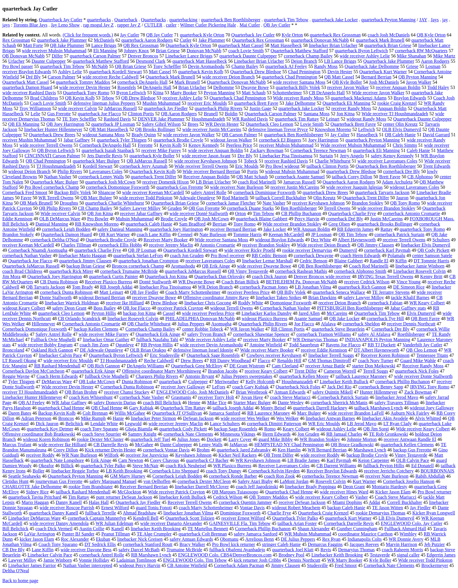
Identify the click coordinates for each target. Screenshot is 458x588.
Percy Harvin (306, 218)
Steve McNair (145, 465)
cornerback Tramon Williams (323, 334)
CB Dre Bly (13, 549)
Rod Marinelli (235, 197)
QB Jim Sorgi (376, 428)
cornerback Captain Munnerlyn (97, 518)
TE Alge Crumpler (154, 533)
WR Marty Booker (344, 560)
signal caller (408, 554)
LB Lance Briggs (340, 61)
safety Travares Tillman (396, 402)
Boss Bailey (104, 308)
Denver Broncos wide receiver (322, 276)
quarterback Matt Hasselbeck (199, 61)
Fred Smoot (346, 565)
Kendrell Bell (146, 518)
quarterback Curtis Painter (113, 276)
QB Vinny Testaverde (248, 271)
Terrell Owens (337, 208)
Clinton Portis (141, 113)
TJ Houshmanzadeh (118, 360)
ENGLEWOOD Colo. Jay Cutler (412, 523)
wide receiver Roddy (320, 455)
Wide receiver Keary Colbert (423, 428)
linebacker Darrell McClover (202, 486)
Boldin (231, 113)
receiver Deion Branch (339, 302)
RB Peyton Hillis (157, 344)
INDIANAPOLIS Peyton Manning (377, 339)
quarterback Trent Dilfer (153, 176)
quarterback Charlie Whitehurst (114, 202)
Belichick (74, 423)
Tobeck (251, 160)
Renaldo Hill (289, 360)
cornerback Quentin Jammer (245, 502)
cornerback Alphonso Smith (360, 271)
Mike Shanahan (411, 55)
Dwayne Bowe (255, 87)
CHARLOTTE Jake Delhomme (32, 486)
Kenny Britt (431, 276)
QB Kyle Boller (347, 82)
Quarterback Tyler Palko (295, 518)
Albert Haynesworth (357, 239)
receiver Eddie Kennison (324, 350)
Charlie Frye (279, 512)
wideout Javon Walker (231, 139)
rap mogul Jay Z (98, 24)
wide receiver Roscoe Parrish (67, 507)
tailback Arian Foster (297, 523)
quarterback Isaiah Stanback (108, 150)
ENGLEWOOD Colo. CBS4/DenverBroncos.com (225, 554)
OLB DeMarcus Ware (59, 218)
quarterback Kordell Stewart (115, 71)
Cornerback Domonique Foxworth (34, 329)
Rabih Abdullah (430, 476)
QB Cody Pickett (433, 250)
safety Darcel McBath (139, 549)
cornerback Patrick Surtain (399, 234)
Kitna (158, 92)
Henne (194, 402)
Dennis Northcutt (304, 560)
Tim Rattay (78, 497)
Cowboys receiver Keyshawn (274, 355)
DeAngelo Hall (157, 87)
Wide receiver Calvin (60, 213)
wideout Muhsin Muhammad (292, 171)
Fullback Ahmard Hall (405, 528)
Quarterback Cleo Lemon (269, 124)
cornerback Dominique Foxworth (264, 192)
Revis (325, 549)
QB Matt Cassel (339, 76)
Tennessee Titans (432, 355)
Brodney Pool (291, 554)
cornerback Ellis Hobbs (120, 244)
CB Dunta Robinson (59, 281)
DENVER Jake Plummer (161, 118)
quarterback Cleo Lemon (61, 313)
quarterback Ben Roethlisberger (230, 19)
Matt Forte (33, 45)
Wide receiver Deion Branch (323, 244)
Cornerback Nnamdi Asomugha (37, 250)
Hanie (118, 418)
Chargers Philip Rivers (157, 376)
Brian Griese (168, 50)
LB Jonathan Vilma (313, 287)
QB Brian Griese (130, 66)
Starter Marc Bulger (252, 402)
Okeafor (46, 465)
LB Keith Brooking (124, 470)
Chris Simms (405, 145)
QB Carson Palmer (239, 134)
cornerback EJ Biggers (280, 139)
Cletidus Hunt (15, 481)
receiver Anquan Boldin (398, 87)
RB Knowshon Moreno (97, 223)
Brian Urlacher (192, 87)
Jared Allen (309, 313)
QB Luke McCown (97, 381)
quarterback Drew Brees (325, 192)
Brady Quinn (144, 134)
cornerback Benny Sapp (380, 386)
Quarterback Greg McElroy (197, 365)
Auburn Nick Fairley (410, 413)
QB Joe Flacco (136, 308)
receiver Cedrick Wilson (366, 281)
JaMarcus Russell (120, 108)
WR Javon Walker (247, 329)
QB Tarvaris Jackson (45, 287)
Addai (374, 502)
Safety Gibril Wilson (161, 124)
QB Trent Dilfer (279, 455)
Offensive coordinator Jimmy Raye (216, 297)
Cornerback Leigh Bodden (177, 476)
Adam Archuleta (397, 181)
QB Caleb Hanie (400, 134)
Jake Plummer (211, 40)
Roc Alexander (75, 539)
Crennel (185, 234)
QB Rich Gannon (103, 365)
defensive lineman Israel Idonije (203, 350)
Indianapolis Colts (365, 539)
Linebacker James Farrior (32, 565)
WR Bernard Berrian (327, 449)
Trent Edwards (436, 166)
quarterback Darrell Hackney (320, 407)
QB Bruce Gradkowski (352, 444)
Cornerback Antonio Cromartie (91, 323)
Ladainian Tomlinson (136, 560)
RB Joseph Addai (116, 287)
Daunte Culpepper (49, 61)
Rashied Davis (117, 118)
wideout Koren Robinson (46, 439)
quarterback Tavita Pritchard (34, 497)
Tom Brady (82, 287)
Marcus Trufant (16, 444)
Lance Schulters (225, 423)
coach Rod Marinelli (257, 181)
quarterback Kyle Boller (152, 155)
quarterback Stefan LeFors (138, 255)
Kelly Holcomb (260, 381)
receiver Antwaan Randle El (410, 439)
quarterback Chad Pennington (289, 76)
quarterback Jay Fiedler (166, 108)
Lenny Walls (211, 444)
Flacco (264, 360)
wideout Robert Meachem (296, 507)
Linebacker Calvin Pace (49, 554)
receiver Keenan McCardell (28, 244)
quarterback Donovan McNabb (320, 40)
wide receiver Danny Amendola (59, 523)
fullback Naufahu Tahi (157, 339)
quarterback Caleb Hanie (149, 223)
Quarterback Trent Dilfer (366, 197)
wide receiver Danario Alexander (171, 523)
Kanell (117, 528)
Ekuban (103, 539)
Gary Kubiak (141, 407)
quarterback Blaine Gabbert (261, 218)
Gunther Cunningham (357, 528)
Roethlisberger (411, 334)
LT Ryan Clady (397, 423)
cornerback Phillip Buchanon (402, 381)
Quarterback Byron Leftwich (116, 355)
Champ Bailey (244, 66)
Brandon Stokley (367, 202)
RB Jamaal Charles (344, 434)
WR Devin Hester (222, 124)
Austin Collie (91, 528)
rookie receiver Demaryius (307, 250)
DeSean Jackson (198, 418)
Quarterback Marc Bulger (54, 181)
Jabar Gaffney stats (408, 308)
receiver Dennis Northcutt (411, 323)
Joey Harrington (323, 139)
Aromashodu (183, 266)
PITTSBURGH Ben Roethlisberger (350, 308)
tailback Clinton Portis (327, 166)
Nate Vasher (274, 202)
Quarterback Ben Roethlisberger (385, 166)
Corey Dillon (65, 449)
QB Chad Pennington (46, 160)
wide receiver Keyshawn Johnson (205, 160)
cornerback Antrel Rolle (101, 554)
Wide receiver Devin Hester (67, 386)
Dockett (214, 439)
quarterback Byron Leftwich (361, 50)
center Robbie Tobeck (202, 329)
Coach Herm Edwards (57, 376)
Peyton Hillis (103, 313)
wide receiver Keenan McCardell (153, 192)
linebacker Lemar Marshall (267, 260)
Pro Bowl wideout (282, 166)
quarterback (170, 381)
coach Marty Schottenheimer (206, 507)
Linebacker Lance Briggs (189, 55)
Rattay (386, 229)
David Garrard (436, 134)
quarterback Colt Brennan (202, 533)
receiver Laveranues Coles (210, 260)
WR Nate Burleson (79, 455)
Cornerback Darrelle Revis (349, 523)
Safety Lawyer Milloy (139, 208)
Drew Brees (192, 360)
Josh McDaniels (384, 82)
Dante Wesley (291, 402)
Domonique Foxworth (291, 302)
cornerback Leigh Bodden (66, 229)
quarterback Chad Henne (61, 407)
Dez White (321, 239)
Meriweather (227, 381)
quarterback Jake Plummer (62, 40)
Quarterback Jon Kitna (166, 276)
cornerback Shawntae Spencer (261, 334)
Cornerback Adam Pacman (239, 565)
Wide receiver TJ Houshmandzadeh (395, 113)
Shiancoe (106, 192)
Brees (193, 124)
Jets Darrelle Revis (104, 155)
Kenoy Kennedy (204, 145)
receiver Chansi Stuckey (127, 392)
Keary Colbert (296, 428)
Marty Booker (183, 92)
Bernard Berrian (376, 76)
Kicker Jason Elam (393, 491)
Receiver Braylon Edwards (332, 470)
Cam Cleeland (285, 365)
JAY (423, 19)
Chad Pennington (304, 71)
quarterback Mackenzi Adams (359, 97)
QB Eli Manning (23, 124)
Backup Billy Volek (72, 192)
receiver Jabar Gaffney (141, 213)
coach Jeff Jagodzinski (257, 486)
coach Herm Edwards (360, 255)
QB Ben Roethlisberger (320, 266)
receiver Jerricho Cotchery (389, 470)
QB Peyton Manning (417, 76)
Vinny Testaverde (411, 455)
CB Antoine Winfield (187, 565)
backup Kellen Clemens (96, 329)
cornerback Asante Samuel (300, 176)
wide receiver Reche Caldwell (110, 76)
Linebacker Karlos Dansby (267, 313)
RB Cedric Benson (269, 255)
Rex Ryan (331, 539)
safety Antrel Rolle (208, 192)
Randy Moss (325, 66)
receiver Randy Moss (351, 108)
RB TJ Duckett (382, 344)
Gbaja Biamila (138, 428)
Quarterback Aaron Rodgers (348, 181)
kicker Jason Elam (37, 539)
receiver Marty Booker (264, 339)
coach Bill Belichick (162, 402)
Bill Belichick (15, 528)
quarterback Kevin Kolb (200, 71)
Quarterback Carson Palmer (270, 113)
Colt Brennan (95, 413)
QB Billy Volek (291, 292)
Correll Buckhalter (404, 502)
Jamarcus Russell (299, 181)
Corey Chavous (164, 460)
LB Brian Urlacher (213, 181)
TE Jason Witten (387, 507)
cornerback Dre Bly (401, 171)
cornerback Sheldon (361, 323)
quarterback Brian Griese (387, 45)
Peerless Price (239, 145)
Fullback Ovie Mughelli (53, 339)
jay (445, 19)
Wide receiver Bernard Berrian (211, 171)
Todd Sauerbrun (304, 344)
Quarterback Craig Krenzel (323, 512)
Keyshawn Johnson (193, 455)
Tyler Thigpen (21, 381)
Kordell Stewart (97, 166)
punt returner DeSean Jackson (124, 497)
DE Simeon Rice (409, 287)
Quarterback (125, 19)
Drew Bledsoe (164, 302)
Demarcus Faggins (325, 544)
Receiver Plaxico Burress (108, 281)
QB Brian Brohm (81, 392)
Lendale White (104, 423)
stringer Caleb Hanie (281, 544)
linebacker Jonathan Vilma (188, 512)
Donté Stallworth (155, 281)
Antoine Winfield (265, 344)
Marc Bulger (309, 413)
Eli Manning (105, 50)
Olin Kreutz (324, 197)
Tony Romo (244, 223)
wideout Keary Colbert (23, 308)
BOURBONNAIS (437, 470)
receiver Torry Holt (216, 397)
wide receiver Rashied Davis (29, 92)
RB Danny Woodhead (230, 360)
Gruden (175, 208)
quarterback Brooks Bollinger (384, 223)
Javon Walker (418, 82)
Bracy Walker (192, 544)
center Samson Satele (432, 255)
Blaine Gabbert (348, 260)
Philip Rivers (70, 171)
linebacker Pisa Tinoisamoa (165, 287)
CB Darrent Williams (336, 465)
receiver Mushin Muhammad (29, 139)
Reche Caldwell (159, 360)
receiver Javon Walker (348, 87)
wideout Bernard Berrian (102, 297)
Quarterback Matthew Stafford (299, 50)
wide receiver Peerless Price (208, 313)
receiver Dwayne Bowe (154, 297)
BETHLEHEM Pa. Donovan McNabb (301, 281)
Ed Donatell (422, 465)
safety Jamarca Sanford (255, 533)
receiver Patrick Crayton (180, 308)
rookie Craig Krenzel (397, 103)
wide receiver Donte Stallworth (423, 376)
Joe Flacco (304, 323)
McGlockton (129, 491)
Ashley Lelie (70, 71)
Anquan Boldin (392, 108)
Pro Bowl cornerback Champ (52, 187)
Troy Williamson (35, 108)
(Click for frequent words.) (88, 34)
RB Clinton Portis (288, 329)
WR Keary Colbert (427, 302)
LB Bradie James (303, 460)
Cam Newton (130, 460)
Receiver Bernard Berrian (144, 486)
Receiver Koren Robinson (385, 355)
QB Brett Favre (425, 318)
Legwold (133, 423)
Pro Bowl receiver (227, 255)
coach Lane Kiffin (154, 234)
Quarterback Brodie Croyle (111, 239)
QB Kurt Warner (114, 234)
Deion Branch (304, 61)
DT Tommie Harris (431, 260)
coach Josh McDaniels (389, 34)
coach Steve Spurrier (101, 434)
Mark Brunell (187, 82)
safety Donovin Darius (114, 402)
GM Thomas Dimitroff (329, 360)
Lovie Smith (312, 124)
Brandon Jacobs (223, 371)
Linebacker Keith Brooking (337, 554)
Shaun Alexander (314, 528)
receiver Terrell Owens (404, 239)
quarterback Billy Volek (298, 87)
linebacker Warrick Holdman (72, 302)
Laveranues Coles (105, 171)
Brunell (211, 113)
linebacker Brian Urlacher (333, 45)
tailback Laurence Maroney (361, 376)
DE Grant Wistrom (247, 365)
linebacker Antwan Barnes (330, 418)
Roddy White (250, 302)
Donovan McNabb (204, 50)
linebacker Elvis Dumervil (425, 244)
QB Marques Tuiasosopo (235, 491)
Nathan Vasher (57, 176)
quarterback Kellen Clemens (407, 444)
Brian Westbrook (252, 392)
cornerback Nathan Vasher (27, 255)
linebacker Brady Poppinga (310, 486)
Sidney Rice (37, 491)
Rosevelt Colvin (330, 481)
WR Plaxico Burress (232, 465)
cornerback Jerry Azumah (143, 166)
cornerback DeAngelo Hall (142, 82)
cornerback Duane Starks (250, 208)
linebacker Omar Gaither (106, 339)
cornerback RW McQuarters (421, 50)
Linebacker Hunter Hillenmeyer (32, 397)
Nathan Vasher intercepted (87, 565)
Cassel (169, 313)
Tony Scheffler (167, 66)
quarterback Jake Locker (335, 19)
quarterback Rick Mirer (71, 271)
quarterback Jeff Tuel (150, 439)
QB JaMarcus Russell (147, 160)
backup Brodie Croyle (367, 455)
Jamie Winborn (57, 560)
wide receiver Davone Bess (86, 549)
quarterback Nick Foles (416, 371)
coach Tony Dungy (223, 470)
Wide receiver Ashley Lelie (210, 339)
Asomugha (221, 323)
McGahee (144, 444)
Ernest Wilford (115, 507)
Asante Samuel (308, 318)
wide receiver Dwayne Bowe (264, 266)
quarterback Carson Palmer (95, 55)
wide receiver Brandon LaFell (356, 413)
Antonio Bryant (199, 376)
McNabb (99, 66)
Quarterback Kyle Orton (188, 45)
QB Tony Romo (405, 202)
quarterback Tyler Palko (103, 465)
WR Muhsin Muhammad (307, 533)
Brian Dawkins (322, 297)
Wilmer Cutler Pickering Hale (208, 24)
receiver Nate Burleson (386, 476)
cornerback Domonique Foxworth (117, 187)
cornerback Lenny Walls (101, 176)
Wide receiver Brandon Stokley (292, 223)
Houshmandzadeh (208, 118)
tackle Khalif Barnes (410, 297)
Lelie (35, 113)
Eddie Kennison (17, 218)
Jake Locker (274, 229)
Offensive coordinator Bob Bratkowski (38, 434)
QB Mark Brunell (36, 202)
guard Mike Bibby (276, 439)
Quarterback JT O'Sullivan (177, 413)
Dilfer (57, 55)
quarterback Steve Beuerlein (338, 329)
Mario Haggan (35, 502)
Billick (67, 465)
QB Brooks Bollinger (155, 129)
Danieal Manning (51, 223)
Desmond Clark (150, 61)
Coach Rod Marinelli (368, 266)
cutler (171, 24)
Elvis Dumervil (421, 313)
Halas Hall (99, 502)
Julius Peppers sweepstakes (246, 376)
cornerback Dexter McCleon (204, 481)
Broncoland (13, 350)
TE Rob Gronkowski (388, 434)
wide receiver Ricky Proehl (249, 250)
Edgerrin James (441, 554)
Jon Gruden (308, 434)
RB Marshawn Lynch (151, 554)
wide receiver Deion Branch (228, 76)
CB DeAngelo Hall (327, 92)
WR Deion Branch (215, 287)
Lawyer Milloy (22, 560)
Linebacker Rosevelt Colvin (419, 271)
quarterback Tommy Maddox (83, 82)
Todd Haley (438, 87)
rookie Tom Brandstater (91, 486)
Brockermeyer (434, 565)
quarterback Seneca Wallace (339, 292)
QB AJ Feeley (31, 402)
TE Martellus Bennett (208, 528)
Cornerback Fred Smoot (24, 192)
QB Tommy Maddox (268, 497)
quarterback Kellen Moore (304, 376)
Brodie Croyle (174, 218)
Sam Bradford (192, 223)
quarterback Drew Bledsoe (351, 171)
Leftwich (366, 129)
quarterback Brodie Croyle (178, 139)
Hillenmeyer (43, 323)
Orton (240, 213)
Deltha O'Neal (15, 570)
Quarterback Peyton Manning (75, 476)
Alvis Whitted (428, 418)
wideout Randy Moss (366, 118)
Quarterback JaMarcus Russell (31, 266)
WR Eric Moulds (324, 423)
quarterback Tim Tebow (286, 19)
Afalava (328, 323)
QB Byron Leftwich (56, 150)
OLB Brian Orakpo (148, 350)
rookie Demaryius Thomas (380, 512)
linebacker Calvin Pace (60, 355)
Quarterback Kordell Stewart (190, 250)
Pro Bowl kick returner (233, 544)
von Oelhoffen (157, 481)
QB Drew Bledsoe (138, 97)
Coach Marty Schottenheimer (192, 292)
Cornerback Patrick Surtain (343, 397)
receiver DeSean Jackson (302, 502)
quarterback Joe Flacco (99, 113)
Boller (38, 470)
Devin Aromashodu (206, 66)
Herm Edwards (276, 434)
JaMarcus (238, 444)
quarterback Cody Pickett (183, 428)
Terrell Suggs (375, 371)
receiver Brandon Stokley (266, 244)
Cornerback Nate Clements (389, 565)
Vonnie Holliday (94, 560)
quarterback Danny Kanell (53, 512)
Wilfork (111, 455)
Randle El (379, 260)
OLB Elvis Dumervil (401, 129)
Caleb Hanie (418, 150)
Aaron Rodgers (435, 61)
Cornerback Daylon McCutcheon (33, 371)
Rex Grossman (16, 40)
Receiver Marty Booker (166, 239)
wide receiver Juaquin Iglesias (354, 187)
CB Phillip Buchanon (301, 213)
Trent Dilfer (305, 371)
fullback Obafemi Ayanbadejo (237, 549)
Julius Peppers (191, 323)
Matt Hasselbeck (286, 45)
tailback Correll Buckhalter (281, 197)
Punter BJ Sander (78, 533)
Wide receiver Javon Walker (378, 92)
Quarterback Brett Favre (353, 124)
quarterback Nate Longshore (57, 460)
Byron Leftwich (131, 92)
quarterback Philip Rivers (219, 108)
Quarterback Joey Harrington (54, 276)
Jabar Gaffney (77, 139)
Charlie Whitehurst (333, 160)
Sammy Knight (142, 434)
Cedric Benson (313, 260)
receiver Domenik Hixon (165, 181)
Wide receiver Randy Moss (298, 97)
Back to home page (20, 580)
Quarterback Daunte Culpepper (422, 118)
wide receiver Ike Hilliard (62, 444)
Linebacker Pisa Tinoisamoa (285, 155)
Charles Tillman (76, 244)
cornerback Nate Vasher (141, 397)
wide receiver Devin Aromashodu (211, 344)
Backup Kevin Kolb (57, 413)
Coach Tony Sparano (58, 544)
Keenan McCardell (286, 234)
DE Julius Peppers (298, 539)
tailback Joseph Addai (233, 407)
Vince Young (408, 281)
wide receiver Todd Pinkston (145, 197)
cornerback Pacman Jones (264, 287)
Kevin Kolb (170, 145)
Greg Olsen (339, 223)
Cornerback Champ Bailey (150, 329)
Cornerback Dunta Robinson (127, 386)
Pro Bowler (97, 218)
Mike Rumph (93, 418)
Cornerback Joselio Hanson (408, 481)
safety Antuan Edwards (191, 539)
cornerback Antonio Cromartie (411, 213)
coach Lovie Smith (246, 50)
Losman (432, 66)
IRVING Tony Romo (429, 386)
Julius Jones (188, 439)
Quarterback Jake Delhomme (372, 66)
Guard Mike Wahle (418, 360)
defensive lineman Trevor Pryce (278, 129)
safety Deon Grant (69, 308)
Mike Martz (444, 55)
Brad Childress (44, 97)
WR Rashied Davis (250, 118)
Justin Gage (260, 108)
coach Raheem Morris (402, 549)
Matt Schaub (254, 92)
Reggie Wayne (16, 376)
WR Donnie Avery (405, 539)
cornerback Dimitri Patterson (274, 423)
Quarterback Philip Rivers (262, 323)
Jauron (402, 197)
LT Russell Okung (19, 360)
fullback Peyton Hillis (383, 465)
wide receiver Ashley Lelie (365, 55)
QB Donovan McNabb (23, 55)
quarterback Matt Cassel (241, 45)
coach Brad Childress (22, 271)
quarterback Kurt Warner (348, 518)
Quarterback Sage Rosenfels (213, 355)
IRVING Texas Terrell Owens (385, 276)
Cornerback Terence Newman (318, 150)
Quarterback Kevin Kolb (152, 171)
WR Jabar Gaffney (69, 402)
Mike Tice (216, 402)
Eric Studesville (165, 355)
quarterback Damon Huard (27, 87)
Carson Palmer (61, 76)
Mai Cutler (250, 24)
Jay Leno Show (65, 24)
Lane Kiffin (42, 549)
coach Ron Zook (279, 476)
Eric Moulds (247, 166)
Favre (26, 197)
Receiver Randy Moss (422, 365)
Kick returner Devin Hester (110, 449)
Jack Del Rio (339, 386)
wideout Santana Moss (103, 134)
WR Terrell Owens (55, 197)
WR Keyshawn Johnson (257, 460)
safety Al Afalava (374, 334)
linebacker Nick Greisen (139, 539)
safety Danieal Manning (120, 229)
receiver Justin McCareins (294, 187)
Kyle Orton (292, 34)
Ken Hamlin (289, 449)
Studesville (317, 565)
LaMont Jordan (294, 481)
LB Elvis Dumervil (396, 518)
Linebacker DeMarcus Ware (34, 518)
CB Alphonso (420, 176)
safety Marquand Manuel (112, 481)
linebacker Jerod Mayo (396, 397)
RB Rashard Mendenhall (57, 365)
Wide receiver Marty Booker (267, 350)
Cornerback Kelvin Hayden (274, 470)
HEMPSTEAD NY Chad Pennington (289, 444)
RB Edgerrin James (355, 229)
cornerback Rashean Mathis (301, 271)
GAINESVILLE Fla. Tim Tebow (239, 523)
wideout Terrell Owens (231, 308)
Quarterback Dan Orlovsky (219, 276)
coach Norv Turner (375, 360)
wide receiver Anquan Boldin (215, 150)
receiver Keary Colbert (266, 371)
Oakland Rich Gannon (52, 350)
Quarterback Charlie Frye (352, 213)
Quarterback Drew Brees (52, 134)
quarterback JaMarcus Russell (193, 271)
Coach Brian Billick (240, 281)
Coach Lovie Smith (48, 103)
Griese (412, 66)
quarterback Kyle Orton (202, 34)
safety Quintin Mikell (333, 392)
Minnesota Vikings (237, 434)
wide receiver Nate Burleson (236, 187)
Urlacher (16, 61)
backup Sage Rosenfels (235, 428)
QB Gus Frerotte (204, 208)
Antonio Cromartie (217, 244)
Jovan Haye (252, 397)
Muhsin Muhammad (135, 218)
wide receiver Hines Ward (344, 491)
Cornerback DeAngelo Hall (105, 145)
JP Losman (321, 234)
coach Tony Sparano (99, 428)
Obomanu (229, 539)
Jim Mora (11, 276)
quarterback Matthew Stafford (101, 61)
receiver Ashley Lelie (182, 97)
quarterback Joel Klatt (292, 549)
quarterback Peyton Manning (388, 19)
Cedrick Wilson (227, 497)
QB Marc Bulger (96, 197)
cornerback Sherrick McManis (338, 402)
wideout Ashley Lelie (336, 428)
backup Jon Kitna (139, 313)
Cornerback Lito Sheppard (174, 470)
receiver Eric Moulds (207, 103)
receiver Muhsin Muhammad (286, 145)
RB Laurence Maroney (268, 413)
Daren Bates (19, 413)
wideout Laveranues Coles (414, 187)
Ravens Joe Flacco (343, 344)
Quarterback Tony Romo (86, 92)
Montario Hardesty (389, 486)
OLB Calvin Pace (412, 460)
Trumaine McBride (184, 549)
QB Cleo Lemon (421, 350)
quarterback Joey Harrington (176, 229)
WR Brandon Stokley (320, 439)
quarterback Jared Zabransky (244, 449)
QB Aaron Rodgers (179, 113)
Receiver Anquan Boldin (206, 176)
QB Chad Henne (106, 407)
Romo (270, 428)
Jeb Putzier (434, 544)
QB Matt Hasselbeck (108, 129)
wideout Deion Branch (29, 171)
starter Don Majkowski (373, 365)
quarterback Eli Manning (376, 150)
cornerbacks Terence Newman (330, 476)
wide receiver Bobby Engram (45, 344)
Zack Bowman (418, 392)
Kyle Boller (380, 560)
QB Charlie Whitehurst (149, 323)
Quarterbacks (153, 19)
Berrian (219, 223)
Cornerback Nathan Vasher (285, 308)
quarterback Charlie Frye (97, 250)
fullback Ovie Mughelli (107, 376)
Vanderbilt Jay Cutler (422, 344)
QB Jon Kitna (100, 213)
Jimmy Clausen (285, 565)
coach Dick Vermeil (53, 528)
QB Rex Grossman (141, 45)
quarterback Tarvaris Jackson (382, 192)
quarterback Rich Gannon (362, 287)
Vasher (361, 497)
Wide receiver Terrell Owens (201, 166)
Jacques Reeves (364, 544)
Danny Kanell (69, 502)
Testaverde (380, 554)
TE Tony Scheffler (79, 118)
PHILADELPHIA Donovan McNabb (200, 318)
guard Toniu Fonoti (154, 507)
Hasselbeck (367, 134)
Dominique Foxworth (240, 512)
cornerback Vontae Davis (166, 449)
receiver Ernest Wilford (243, 518)
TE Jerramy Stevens (391, 292)
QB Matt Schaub (252, 176)
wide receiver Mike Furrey (104, 334)
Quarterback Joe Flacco (30, 260)
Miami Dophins (347, 502)
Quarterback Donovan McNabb (236, 82)
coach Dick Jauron (269, 276)
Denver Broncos (143, 55)
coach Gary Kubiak (250, 386)
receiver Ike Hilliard (125, 302)
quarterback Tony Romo (422, 229)
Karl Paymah (339, 460)
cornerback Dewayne (313, 255)
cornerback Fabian (385, 302)
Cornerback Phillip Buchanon (263, 528)
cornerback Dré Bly (344, 218)
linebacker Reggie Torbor (75, 470)
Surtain (326, 155)
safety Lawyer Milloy (364, 297)
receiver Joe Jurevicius (147, 455)
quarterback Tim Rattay (297, 118)
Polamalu (396, 255)
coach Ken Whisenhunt (90, 397)
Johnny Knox (136, 50)
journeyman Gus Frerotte (58, 481)
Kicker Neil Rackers (237, 455)
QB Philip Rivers (55, 208)
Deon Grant (354, 486)
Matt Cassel (160, 71)
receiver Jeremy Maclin (171, 244)
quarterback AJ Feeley (286, 66)
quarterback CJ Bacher (207, 460)
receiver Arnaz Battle (325, 365)
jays (6, 24)
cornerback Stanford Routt (148, 544)
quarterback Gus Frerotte (179, 187)
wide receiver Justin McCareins (211, 129)
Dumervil (348, 250)
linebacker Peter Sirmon (153, 418)
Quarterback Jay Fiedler (138, 502)
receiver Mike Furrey (161, 150)
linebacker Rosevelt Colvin (132, 318)
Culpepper (198, 381)
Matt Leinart (111, 292)
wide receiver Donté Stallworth (198, 213)
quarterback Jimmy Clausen (85, 260)
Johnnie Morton (362, 439)
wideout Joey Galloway (432, 407)
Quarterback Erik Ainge (158, 334)
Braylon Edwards (410, 97)
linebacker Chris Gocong (207, 302)
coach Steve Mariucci (290, 397)
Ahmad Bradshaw (139, 512)
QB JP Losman (142, 250)
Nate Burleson (212, 234)
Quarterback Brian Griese (175, 202)
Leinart (332, 118)
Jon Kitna (345, 113)
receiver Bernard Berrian (233, 229)
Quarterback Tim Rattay (183, 407)
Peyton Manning (219, 92)
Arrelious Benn (259, 539)
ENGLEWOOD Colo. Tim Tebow (195, 560)
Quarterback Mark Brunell (170, 76)
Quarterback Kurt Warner (383, 71)
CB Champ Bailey (95, 208)
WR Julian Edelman (114, 523)
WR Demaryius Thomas (315, 339)
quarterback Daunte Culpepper (248, 55)
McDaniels (104, 40)
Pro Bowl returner (435, 491)
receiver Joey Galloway (183, 386)
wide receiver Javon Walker (189, 134)
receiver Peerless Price (249, 292)
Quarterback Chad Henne (289, 491)
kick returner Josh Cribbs (257, 560)
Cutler (185, 40)
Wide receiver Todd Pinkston (425, 560)
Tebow (108, 97)
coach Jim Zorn (94, 344)
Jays (435, 19)
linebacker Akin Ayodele (385, 418)
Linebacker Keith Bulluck (344, 381)
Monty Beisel (273, 407)
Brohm (203, 449)
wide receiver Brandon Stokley (386, 208)
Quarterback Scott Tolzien (189, 518)
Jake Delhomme (300, 103)
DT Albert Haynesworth (376, 350)
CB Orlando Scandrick (79, 318)
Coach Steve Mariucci (395, 497)
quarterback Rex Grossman (335, 34)
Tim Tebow (263, 213)
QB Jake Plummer (67, 45)
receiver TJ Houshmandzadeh (30, 392)
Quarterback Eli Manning (346, 103)
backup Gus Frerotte (412, 449)
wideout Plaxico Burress (264, 318)
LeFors (218, 386)
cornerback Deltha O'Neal (54, 239)
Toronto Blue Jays (30, 24)
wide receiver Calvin (77, 108)
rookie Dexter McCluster (100, 439)
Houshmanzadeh (297, 381)
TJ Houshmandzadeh (56, 166)
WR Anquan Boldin (311, 229)
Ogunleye (125, 344)
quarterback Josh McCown (110, 181)
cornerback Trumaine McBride (129, 271)
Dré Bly (33, 76)
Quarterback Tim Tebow (377, 313)
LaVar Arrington (39, 533)
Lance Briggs (103, 45)
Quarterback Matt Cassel (25, 82)
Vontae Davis (252, 507)
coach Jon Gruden (187, 255)
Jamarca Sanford (224, 413)
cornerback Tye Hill (385, 318)
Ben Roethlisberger (299, 208)
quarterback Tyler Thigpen (122, 139)
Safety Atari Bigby (255, 481)
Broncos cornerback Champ (138, 266)
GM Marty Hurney (127, 476)
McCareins (337, 313)
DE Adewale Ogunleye (101, 350)
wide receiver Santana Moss (299, 82)
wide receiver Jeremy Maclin (175, 423)
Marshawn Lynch (369, 449)
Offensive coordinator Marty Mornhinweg (161, 371)
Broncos (66, 418)
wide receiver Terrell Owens (46, 145)
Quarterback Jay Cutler (60, 19)
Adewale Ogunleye (197, 197)
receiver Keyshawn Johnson (318, 202)
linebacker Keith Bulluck (182, 497)
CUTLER (153, 24)
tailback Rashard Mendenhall (83, 491)
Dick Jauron (47, 423)
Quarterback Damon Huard (66, 234)
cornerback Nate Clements (188, 434)
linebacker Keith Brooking (156, 528)
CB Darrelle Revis (110, 444)
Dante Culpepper (176, 444)
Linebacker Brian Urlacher (259, 61)
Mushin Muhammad (161, 103)
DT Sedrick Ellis (100, 544)
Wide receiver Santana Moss (221, 239)
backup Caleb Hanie (346, 507)
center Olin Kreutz (400, 124)
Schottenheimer (287, 92)
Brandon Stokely (18, 234)
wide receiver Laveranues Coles (387, 160)
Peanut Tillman (115, 533)
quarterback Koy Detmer (50, 428)
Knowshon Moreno (333, 129)
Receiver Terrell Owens (190, 502)
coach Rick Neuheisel (186, 465)
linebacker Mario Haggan (82, 255)
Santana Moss (316, 113)
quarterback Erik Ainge (93, 371)
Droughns (69, 202)
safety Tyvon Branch (206, 334)
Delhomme (223, 87)
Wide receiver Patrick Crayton (176, 491)
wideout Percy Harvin (139, 565)
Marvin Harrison (401, 544)
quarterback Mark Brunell (380, 40)
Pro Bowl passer (17, 66)
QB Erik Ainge (216, 266)
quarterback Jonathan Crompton (148, 260)
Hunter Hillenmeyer (378, 392)
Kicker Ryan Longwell (433, 512)
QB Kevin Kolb (80, 97)
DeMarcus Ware (56, 381)
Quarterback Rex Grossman (258, 40)
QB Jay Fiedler (144, 292)
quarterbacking (183, 19)
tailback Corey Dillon (352, 176)
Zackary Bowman (266, 150)
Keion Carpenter (373, 460)
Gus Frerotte (59, 113)
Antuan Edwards (290, 392)
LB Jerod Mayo (361, 423)
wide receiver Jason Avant (206, 155)
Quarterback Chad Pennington (237, 97)
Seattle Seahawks (24, 476)
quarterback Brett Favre (256, 103)
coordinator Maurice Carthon (365, 533)
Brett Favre (389, 176)
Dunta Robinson (137, 381)
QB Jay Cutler (276, 24)
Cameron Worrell (340, 371)
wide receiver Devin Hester (84, 87)
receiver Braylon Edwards (26, 71)
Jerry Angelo (352, 155)
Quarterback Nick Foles (298, 386)
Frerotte (145, 145)
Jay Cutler (129, 34)
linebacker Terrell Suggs (331, 355)
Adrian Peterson (36, 418)
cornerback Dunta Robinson (66, 292)
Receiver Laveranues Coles (284, 465)
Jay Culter (339, 134)
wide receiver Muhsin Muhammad (54, 50)
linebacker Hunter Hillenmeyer (53, 129)
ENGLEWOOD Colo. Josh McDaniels (193, 392)
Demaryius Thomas (356, 549)
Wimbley (408, 533)
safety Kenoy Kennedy (392, 155)
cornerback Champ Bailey (308, 55)
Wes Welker (287, 418)
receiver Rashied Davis (286, 160)
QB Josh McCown (211, 218)
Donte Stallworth (56, 297)
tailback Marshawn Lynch (378, 407)
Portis (252, 171)
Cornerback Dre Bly (391, 329)
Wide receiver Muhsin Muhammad (353, 145)
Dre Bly (244, 155)
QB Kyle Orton (431, 34)
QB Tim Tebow (353, 234)
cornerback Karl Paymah (387, 250)
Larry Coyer (239, 439)
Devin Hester (339, 71)
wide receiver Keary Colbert (321, 497)
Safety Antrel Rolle (54, 334)
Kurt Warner (364, 481)
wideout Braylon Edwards (279, 239)
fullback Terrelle (100, 512)
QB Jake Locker (344, 318)
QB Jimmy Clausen (375, 244)
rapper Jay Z (128, 24)
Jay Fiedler (420, 507)
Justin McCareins (386, 218)
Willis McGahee (129, 413)
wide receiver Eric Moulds (68, 360)
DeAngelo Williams (145, 365)
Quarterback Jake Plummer (388, 61)
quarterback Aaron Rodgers (147, 40)
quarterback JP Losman (113, 124)
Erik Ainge (101, 460)
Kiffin (401, 260)
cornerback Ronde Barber (233, 476)
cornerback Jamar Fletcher (231, 202)
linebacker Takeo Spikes (278, 297)
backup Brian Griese (86, 266)
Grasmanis (181, 397)
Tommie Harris (247, 234)
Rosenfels (126, 87)
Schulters (441, 239)
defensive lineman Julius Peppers (104, 103)
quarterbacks (99, 19)
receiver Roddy (40, 455)
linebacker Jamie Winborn (420, 266)
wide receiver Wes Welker (245, 418)
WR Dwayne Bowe (196, 281)
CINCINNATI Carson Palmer (52, 155)
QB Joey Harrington (65, 124)
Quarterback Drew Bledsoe (255, 71)
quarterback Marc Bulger (96, 160)
